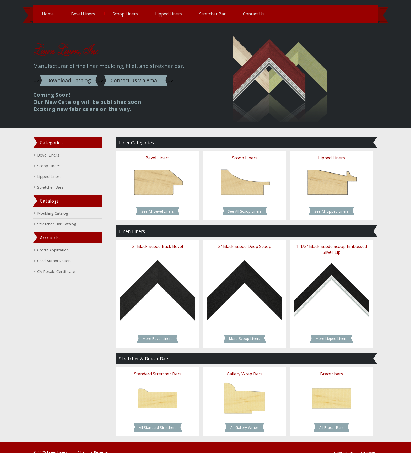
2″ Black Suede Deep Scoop (242, 243)
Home (56, 14)
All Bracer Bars (326, 418)
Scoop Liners (133, 14)
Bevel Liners (91, 14)
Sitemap (360, 443)
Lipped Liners (176, 14)
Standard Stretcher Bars (159, 366)
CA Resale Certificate (64, 270)
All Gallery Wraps (243, 418)
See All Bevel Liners (160, 208)
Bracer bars (325, 366)
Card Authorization (61, 259)
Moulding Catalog (60, 212)
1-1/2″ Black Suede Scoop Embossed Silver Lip (325, 246)
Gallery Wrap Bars (243, 366)
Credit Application (61, 248)
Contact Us (261, 14)
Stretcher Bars (58, 186)
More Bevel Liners (160, 331)
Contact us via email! (144, 79)
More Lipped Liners (326, 331)
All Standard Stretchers (160, 418)
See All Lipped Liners (326, 208)
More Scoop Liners (242, 331)
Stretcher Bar (220, 14)
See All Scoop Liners (243, 208)
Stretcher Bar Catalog (64, 222)
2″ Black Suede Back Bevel (159, 243)
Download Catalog (76, 79)
